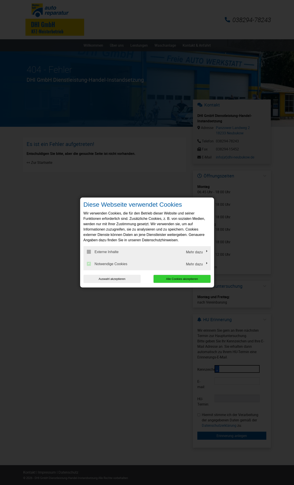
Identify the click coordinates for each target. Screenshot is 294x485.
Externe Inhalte (103, 252)
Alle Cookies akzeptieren (182, 279)
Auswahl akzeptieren (112, 279)
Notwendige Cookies (107, 264)
